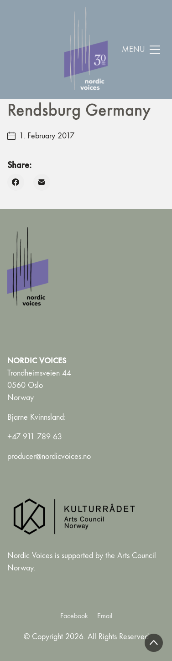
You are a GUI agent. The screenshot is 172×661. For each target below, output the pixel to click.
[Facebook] (15, 182)
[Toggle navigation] (141, 49)
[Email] (41, 182)
